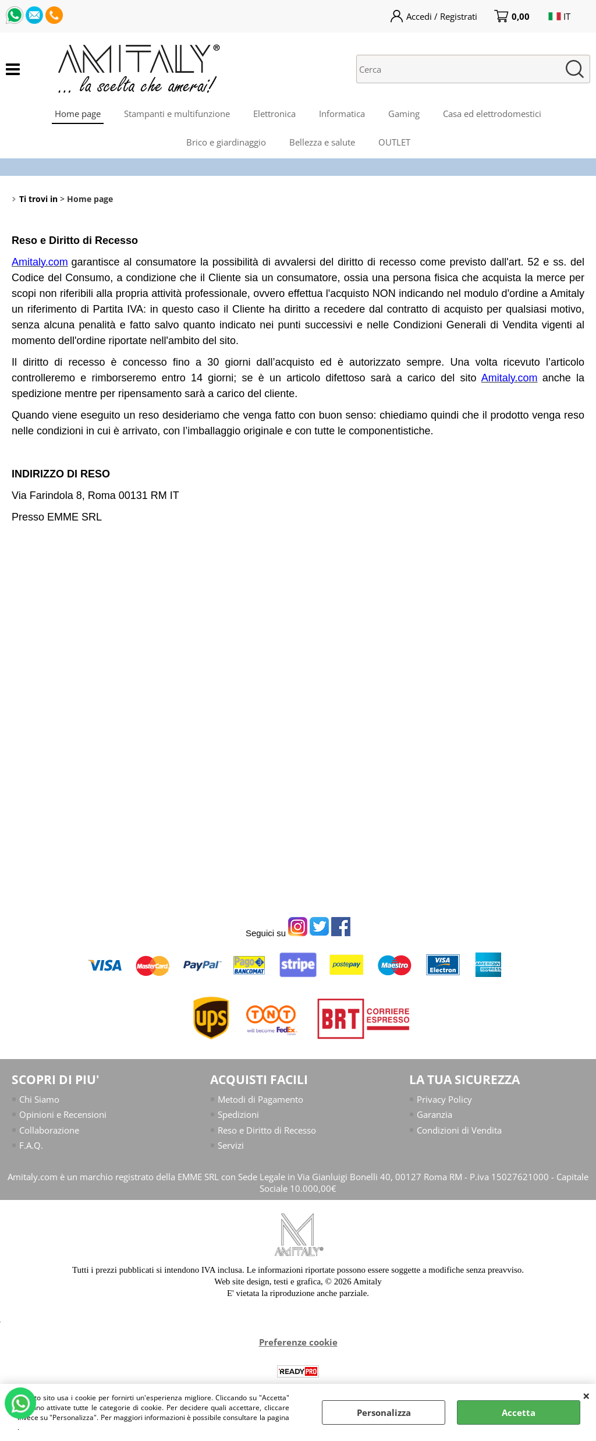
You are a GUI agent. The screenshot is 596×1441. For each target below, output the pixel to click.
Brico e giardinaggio (226, 142)
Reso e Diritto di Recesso (267, 1130)
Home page (78, 113)
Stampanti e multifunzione (177, 113)
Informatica (342, 113)
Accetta (518, 1412)
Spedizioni (238, 1114)
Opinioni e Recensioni (63, 1114)
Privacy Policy (444, 1099)
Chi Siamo (39, 1099)
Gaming (404, 113)
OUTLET (394, 142)
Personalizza (384, 1412)
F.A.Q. (31, 1145)
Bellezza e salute (322, 142)
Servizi (231, 1145)
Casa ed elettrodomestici (492, 113)
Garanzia (434, 1114)
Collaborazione (49, 1130)
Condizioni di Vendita (459, 1130)
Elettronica (274, 113)
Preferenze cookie (298, 1342)
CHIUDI (586, 1395)
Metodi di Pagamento (260, 1099)
